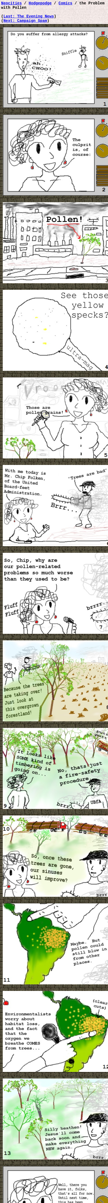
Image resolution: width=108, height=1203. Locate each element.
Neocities (11, 3)
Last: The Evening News (28, 19)
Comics (65, 3)
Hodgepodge (40, 3)
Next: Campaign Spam (25, 24)
